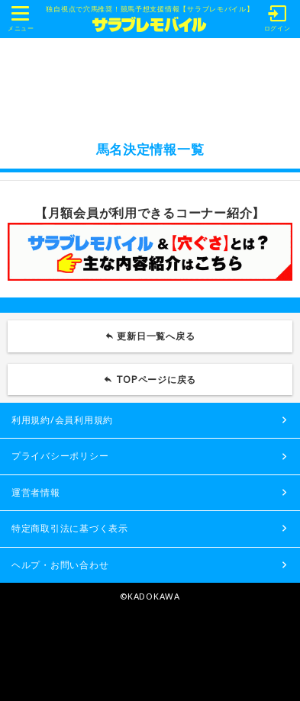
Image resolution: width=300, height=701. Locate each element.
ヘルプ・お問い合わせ (59, 564)
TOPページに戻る (156, 379)
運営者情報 (35, 492)
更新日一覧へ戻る (156, 336)
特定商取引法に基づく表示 (69, 528)
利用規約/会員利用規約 (62, 419)
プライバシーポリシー (59, 455)
